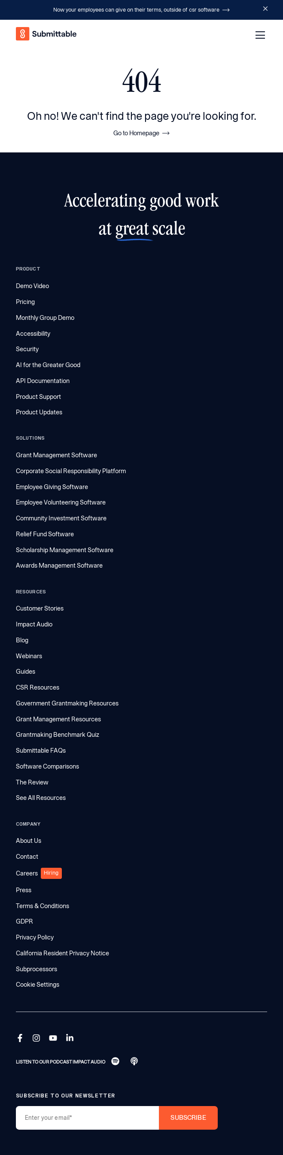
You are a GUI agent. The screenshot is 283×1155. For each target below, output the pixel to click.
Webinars (29, 656)
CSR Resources (37, 687)
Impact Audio (34, 624)
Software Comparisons (47, 766)
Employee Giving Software (52, 487)
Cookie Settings (37, 984)
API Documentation (43, 381)
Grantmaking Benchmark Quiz (57, 734)
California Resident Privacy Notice (62, 953)
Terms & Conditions (42, 906)
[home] (47, 35)
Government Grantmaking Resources (67, 703)
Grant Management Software (56, 455)
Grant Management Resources (58, 719)
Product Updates (39, 412)
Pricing (25, 302)
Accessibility (33, 333)
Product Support (38, 396)
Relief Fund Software (45, 534)
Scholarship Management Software (64, 550)
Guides (25, 671)
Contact (27, 856)
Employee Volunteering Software (61, 502)
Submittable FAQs (41, 750)
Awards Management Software (59, 565)
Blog (22, 640)
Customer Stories (40, 608)
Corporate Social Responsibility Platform (71, 471)
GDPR (24, 921)
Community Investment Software (61, 518)
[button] (259, 35)
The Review (32, 782)
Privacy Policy (35, 937)
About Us (28, 840)
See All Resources (41, 797)
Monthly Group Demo (45, 317)
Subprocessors (36, 969)
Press (23, 890)
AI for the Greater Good (48, 365)
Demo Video (32, 286)
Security (27, 349)
